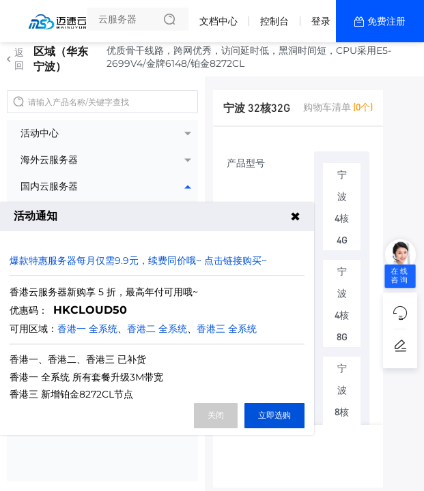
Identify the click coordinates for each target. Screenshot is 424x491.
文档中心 (218, 21)
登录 (320, 21)
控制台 (274, 21)
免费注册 (386, 21)
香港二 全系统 (157, 329)
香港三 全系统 (227, 329)
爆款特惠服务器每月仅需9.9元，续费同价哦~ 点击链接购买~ (138, 260)
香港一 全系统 (87, 329)
